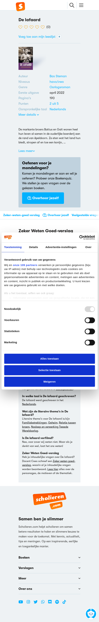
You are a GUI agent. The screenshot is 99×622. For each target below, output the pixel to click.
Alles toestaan (49, 358)
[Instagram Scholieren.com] (30, 603)
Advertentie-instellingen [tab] (61, 247)
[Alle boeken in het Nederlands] (58, 109)
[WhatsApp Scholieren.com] (44, 603)
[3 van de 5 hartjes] (32, 27)
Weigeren (49, 381)
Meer (49, 578)
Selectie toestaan (49, 370)
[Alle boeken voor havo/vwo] (57, 82)
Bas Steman (58, 76)
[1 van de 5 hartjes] (21, 27)
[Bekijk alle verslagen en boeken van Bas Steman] (58, 76)
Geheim (52, 422)
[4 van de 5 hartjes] (38, 27)
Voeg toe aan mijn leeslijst (40, 36)
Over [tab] (88, 247)
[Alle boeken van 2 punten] (54, 103)
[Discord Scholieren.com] (51, 603)
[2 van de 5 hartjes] (27, 27)
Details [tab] (33, 247)
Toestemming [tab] (13, 247)
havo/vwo (57, 82)
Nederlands (58, 109)
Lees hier (52, 469)
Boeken (49, 557)
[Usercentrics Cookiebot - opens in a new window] (79, 237)
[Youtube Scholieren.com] (22, 603)
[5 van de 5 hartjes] (43, 27)
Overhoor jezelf (43, 198)
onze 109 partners (25, 265)
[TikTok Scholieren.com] (64, 603)
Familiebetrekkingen (34, 422)
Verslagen (49, 568)
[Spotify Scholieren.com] (58, 603)
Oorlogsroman (60, 87)
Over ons (49, 589)
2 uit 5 (54, 103)
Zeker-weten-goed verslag (21, 215)
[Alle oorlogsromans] (60, 87)
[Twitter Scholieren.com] (37, 603)
